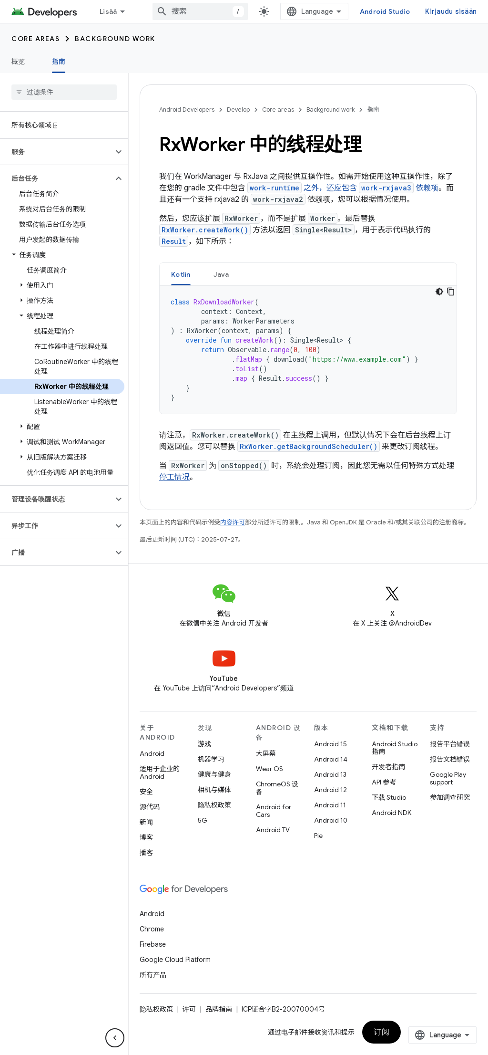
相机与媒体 (214, 789)
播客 (146, 852)
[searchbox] (64, 92)
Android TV (273, 829)
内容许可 (232, 522)
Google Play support (448, 778)
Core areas (35, 38)
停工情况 (174, 477)
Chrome (152, 929)
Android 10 (330, 820)
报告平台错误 (450, 744)
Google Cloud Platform (175, 959)
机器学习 (211, 759)
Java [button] (221, 274)
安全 (146, 791)
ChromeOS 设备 (277, 788)
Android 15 (330, 744)
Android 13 (330, 774)
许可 (189, 1009)
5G (202, 820)
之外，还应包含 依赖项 (342, 188)
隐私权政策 (214, 805)
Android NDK (391, 812)
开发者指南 (388, 767)
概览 (18, 61)
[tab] (181, 274)
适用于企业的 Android (160, 772)
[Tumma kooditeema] (439, 291)
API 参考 (384, 782)
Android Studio (385, 11)
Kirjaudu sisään (451, 11)
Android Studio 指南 (394, 748)
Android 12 (330, 789)
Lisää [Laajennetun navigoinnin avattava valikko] (108, 11)
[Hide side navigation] (114, 1037)
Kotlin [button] (181, 274)
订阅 (381, 1032)
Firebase (153, 944)
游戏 (204, 744)
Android (152, 753)
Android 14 (330, 759)
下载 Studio (389, 797)
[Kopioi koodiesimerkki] (451, 291)
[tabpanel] (308, 350)
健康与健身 (214, 774)
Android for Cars (273, 811)
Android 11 (330, 805)
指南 (373, 109)
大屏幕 (266, 753)
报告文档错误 (450, 759)
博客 (146, 837)
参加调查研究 (450, 797)
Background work (115, 38)
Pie (318, 835)
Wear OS (269, 768)
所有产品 (153, 975)
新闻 (146, 822)
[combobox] (200, 11)
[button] (56, 151)
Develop (238, 109)
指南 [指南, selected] (59, 61)
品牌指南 (218, 1009)
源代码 (150, 807)
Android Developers (186, 109)
